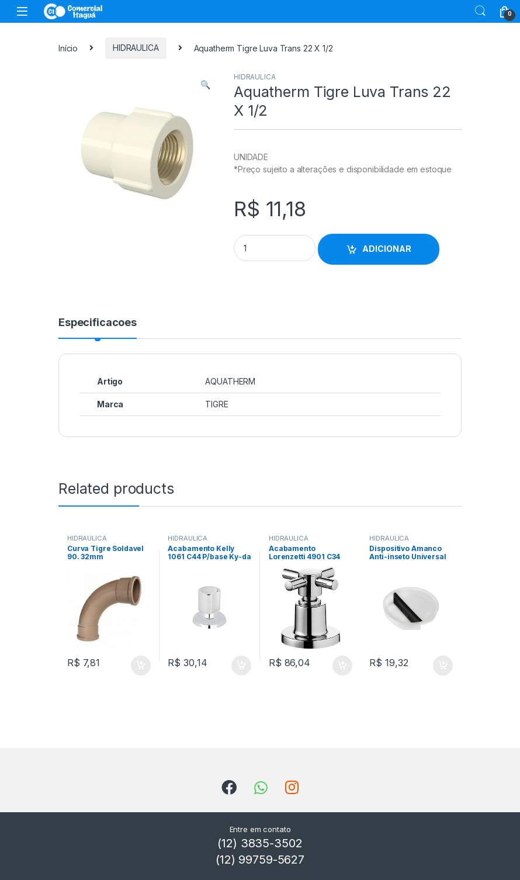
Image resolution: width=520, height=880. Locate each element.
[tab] (97, 327)
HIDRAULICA (136, 48)
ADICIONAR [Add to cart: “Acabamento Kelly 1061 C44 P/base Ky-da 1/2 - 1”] (241, 665)
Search (480, 11)
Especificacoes (97, 322)
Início (68, 48)
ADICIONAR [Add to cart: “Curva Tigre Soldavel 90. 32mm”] (141, 665)
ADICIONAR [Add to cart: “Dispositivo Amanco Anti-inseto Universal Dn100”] (443, 665)
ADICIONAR (386, 249)
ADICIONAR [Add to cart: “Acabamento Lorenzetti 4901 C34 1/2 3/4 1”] (342, 665)
